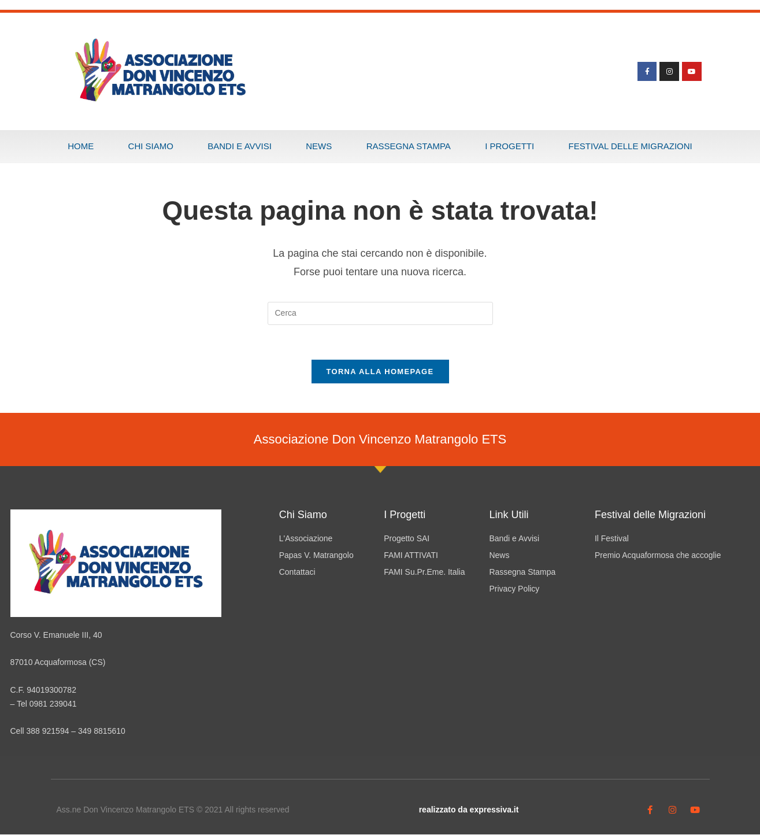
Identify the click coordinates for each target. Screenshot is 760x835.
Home (81, 146)
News (319, 146)
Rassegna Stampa (408, 146)
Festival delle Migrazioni (630, 146)
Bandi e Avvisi (239, 146)
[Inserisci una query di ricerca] (380, 313)
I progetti (509, 146)
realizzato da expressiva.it (469, 810)
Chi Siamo (150, 146)
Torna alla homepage (380, 372)
